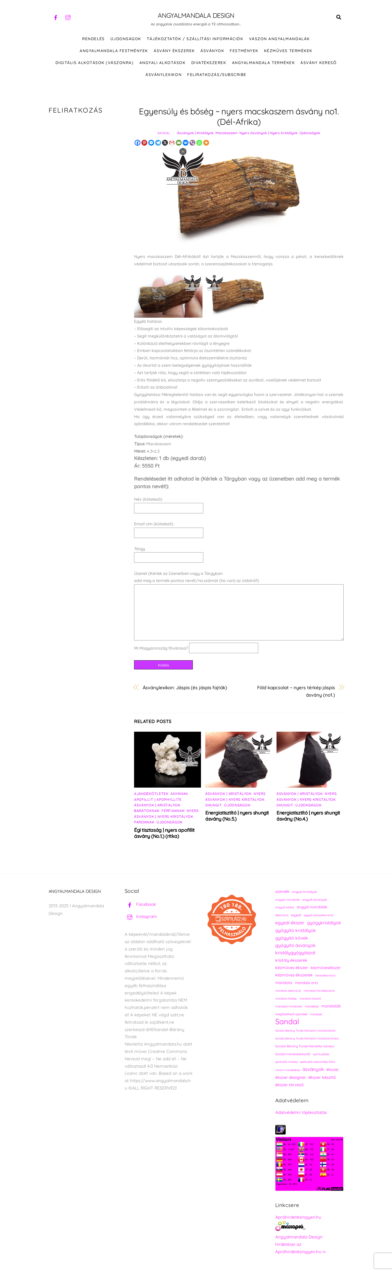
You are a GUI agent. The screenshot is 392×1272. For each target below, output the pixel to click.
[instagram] (68, 16)
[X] (165, 143)
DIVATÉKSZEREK (208, 62)
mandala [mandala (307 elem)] (283, 982)
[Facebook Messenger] (151, 143)
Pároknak (144, 822)
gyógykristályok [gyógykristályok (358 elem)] (324, 922)
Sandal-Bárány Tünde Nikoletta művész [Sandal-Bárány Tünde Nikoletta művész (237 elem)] (304, 1046)
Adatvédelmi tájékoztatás (301, 1112)
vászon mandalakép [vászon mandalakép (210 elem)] (287, 1070)
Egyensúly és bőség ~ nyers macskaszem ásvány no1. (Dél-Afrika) (239, 116)
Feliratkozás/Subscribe (216, 74)
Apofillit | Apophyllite (158, 799)
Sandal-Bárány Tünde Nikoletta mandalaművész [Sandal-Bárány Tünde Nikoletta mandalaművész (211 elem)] (307, 1038)
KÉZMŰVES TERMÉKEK (288, 50)
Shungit (213, 805)
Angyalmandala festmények (114, 50)
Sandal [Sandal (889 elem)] (287, 1021)
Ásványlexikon (164, 74)
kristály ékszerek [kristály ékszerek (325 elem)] (291, 960)
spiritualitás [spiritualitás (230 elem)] (321, 1054)
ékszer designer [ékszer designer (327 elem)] (290, 1077)
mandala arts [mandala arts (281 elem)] (306, 982)
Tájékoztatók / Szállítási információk (195, 38)
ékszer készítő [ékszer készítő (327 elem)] (322, 1077)
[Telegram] (158, 143)
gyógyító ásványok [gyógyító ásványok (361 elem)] (295, 945)
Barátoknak (146, 810)
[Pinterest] (144, 143)
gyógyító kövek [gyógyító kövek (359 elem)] (291, 938)
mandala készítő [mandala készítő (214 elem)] (310, 998)
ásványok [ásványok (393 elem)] (313, 1069)
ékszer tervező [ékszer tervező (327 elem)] (289, 1084)
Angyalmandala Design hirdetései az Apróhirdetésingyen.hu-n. (300, 1244)
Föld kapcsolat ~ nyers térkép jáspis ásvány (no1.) (296, 691)
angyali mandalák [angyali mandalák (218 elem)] (287, 899)
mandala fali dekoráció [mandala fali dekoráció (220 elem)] (319, 990)
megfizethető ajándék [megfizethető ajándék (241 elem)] (291, 1014)
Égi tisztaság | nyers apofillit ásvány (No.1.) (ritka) (164, 833)
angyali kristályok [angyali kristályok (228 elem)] (304, 892)
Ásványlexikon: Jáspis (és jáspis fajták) (185, 688)
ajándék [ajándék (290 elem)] (282, 891)
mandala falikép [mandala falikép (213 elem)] (286, 998)
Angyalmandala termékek (263, 62)
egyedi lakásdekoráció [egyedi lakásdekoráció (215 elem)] (318, 915)
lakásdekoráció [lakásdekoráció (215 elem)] (325, 975)
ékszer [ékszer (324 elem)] (332, 1069)
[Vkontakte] (185, 143)
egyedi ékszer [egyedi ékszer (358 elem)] (289, 922)
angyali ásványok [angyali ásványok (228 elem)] (314, 899)
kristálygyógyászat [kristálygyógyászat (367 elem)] (295, 953)
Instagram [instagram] (141, 916)
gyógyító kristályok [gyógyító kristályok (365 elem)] (295, 930)
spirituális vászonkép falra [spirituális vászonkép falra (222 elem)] (317, 1062)
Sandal (164, 133)
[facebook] (56, 16)
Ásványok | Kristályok (195, 133)
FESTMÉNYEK (244, 50)
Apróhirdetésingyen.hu (298, 1217)
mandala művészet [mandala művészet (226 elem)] (288, 1006)
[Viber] (192, 143)
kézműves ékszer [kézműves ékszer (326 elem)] (291, 967)
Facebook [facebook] (140, 904)
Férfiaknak (173, 810)
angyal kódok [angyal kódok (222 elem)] (284, 907)
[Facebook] (137, 143)
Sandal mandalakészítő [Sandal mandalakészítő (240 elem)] (292, 1054)
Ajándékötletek (151, 793)
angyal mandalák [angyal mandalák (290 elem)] (312, 907)
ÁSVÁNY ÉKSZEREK (174, 50)
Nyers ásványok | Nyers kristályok (268, 133)
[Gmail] (172, 143)
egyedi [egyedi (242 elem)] (296, 915)
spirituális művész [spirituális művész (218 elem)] (286, 1062)
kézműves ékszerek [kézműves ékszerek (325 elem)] (294, 974)
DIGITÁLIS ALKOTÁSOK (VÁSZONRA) (94, 62)
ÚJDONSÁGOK (125, 38)
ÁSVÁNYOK (212, 50)
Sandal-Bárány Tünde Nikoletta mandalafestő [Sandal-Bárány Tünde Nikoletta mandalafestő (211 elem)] (305, 1030)
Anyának (179, 793)
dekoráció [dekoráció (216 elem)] (281, 915)
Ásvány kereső (318, 62)
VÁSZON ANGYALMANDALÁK (279, 38)
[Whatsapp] (199, 143)
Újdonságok (309, 133)
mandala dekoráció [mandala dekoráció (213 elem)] (288, 990)
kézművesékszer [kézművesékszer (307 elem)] (326, 967)
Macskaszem (226, 133)
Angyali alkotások (162, 62)
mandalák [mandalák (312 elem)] (331, 1005)
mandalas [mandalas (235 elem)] (312, 1006)
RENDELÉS (93, 38)
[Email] (179, 143)
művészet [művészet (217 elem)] (316, 1014)
